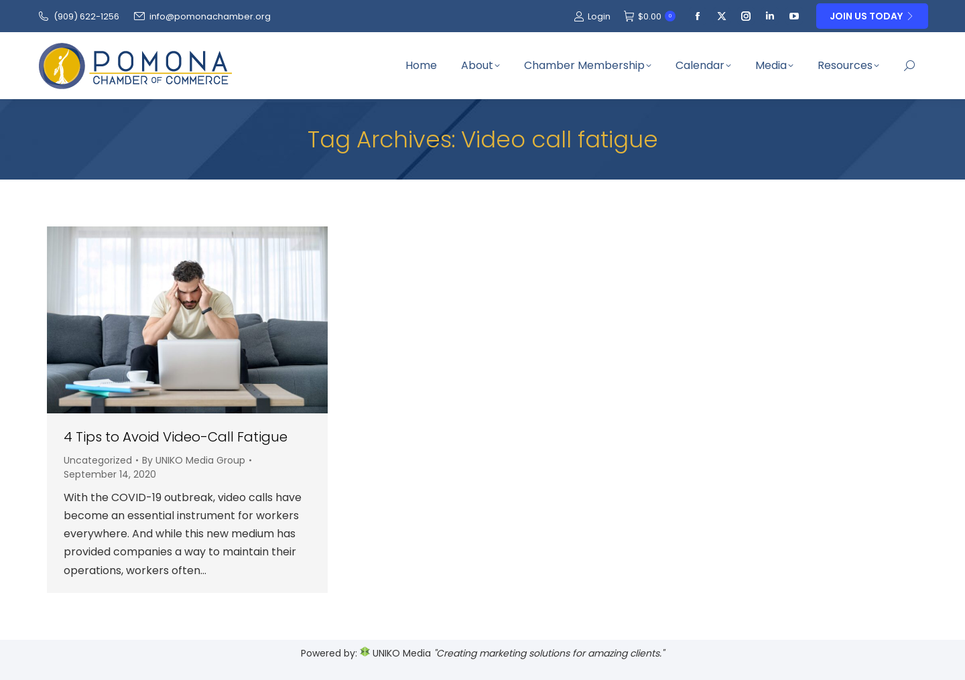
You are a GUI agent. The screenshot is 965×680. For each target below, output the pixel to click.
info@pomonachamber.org (202, 16)
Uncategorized (98, 460)
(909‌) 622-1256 (78, 16)
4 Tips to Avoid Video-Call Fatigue (175, 436)
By (193, 460)
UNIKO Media (395, 653)
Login (592, 16)
